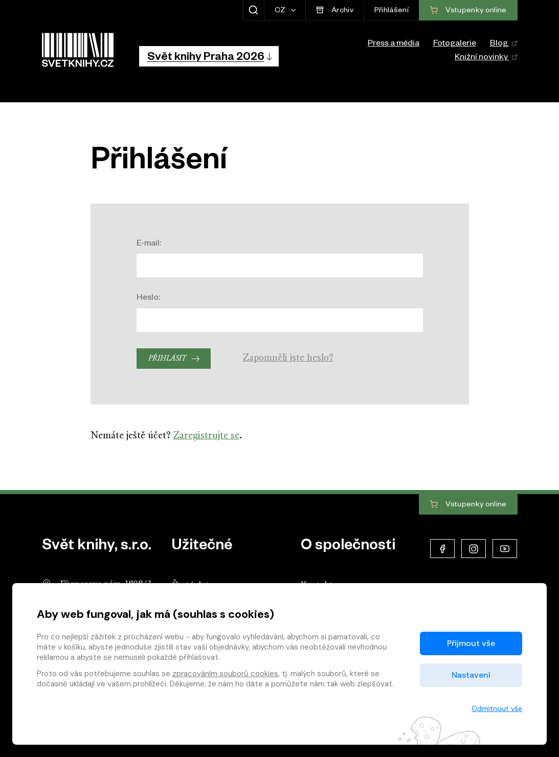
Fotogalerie (454, 44)
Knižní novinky (486, 58)
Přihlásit (167, 359)
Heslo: (148, 298)
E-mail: (149, 244)
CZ (281, 11)
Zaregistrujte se (206, 436)
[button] (209, 56)
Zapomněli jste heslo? (288, 358)
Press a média (393, 44)
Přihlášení (391, 11)
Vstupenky (468, 504)
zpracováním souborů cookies (225, 674)
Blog (504, 44)
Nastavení (471, 675)
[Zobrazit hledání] (253, 10)
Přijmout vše (471, 643)
